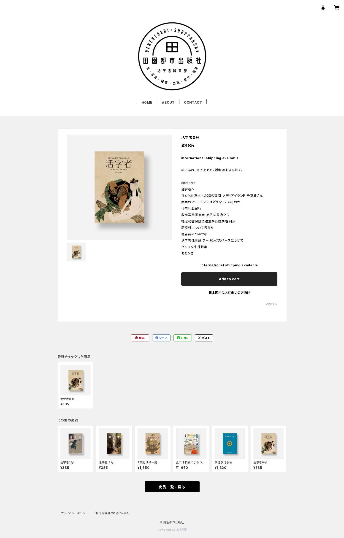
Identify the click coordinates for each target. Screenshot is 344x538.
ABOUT (168, 102)
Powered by (172, 529)
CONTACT (193, 102)
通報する (271, 304)
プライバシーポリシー (74, 513)
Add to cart (229, 279)
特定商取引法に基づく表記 (113, 513)
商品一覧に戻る (172, 487)
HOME (147, 102)
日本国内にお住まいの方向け (229, 293)
